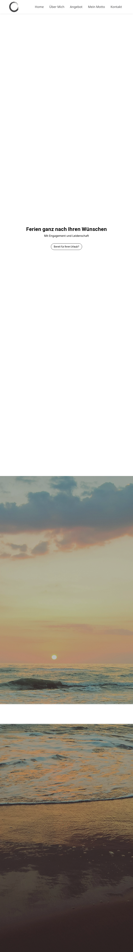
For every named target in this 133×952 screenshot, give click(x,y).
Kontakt (116, 7)
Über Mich (56, 7)
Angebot (76, 7)
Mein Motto (96, 7)
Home (39, 7)
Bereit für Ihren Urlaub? (66, 246)
